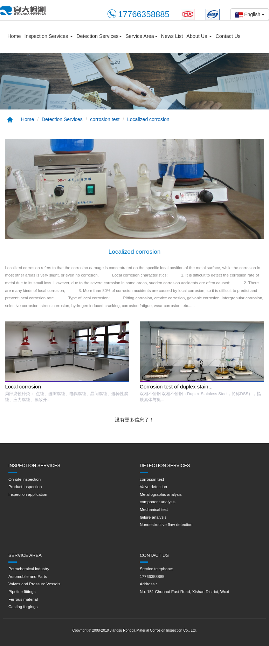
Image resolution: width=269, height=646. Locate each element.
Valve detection (153, 487)
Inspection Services (48, 36)
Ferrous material (23, 599)
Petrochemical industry (28, 569)
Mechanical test (154, 509)
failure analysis (153, 517)
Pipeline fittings (21, 592)
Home (14, 36)
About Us (199, 36)
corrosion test (104, 119)
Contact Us (227, 36)
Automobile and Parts (27, 576)
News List (172, 36)
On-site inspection (24, 479)
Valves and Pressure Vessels (34, 584)
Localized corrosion (148, 119)
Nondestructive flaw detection (166, 524)
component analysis (157, 502)
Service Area (141, 36)
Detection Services (99, 36)
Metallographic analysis (161, 494)
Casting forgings (22, 607)
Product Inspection (25, 487)
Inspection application (27, 494)
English (249, 15)
